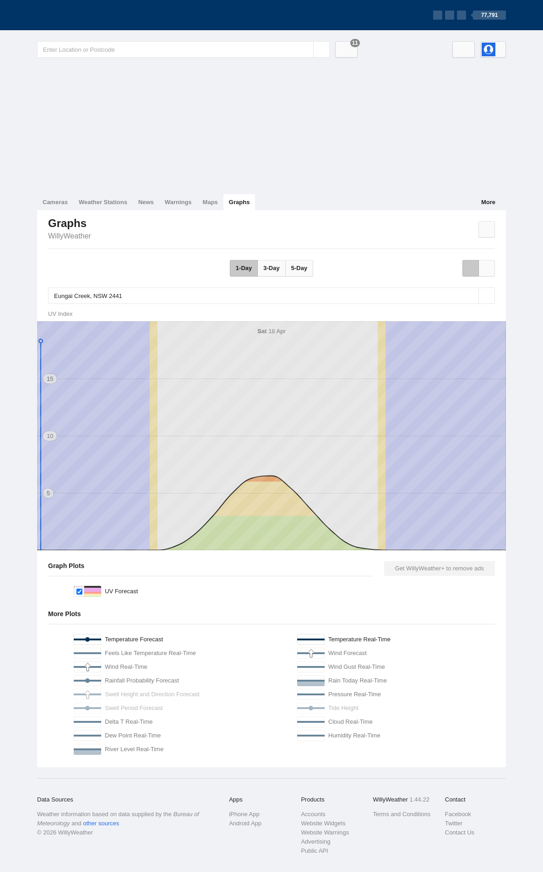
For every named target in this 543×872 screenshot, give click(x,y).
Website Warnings (325, 832)
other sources (101, 823)
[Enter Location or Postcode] (183, 49)
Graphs (239, 202)
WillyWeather (69, 236)
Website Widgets (323, 823)
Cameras (55, 202)
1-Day (244, 268)
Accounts (313, 814)
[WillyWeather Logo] (80, 15)
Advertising (315, 841)
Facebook (458, 814)
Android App (245, 823)
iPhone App (244, 814)
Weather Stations (103, 202)
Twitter (453, 823)
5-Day (299, 268)
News (146, 202)
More (488, 202)
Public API (314, 850)
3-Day (271, 268)
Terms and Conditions (402, 814)
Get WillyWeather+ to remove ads (439, 568)
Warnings (178, 202)
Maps (210, 202)
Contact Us (459, 832)
